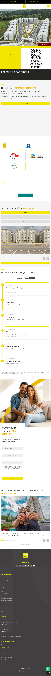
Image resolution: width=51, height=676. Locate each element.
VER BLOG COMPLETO (25, 544)
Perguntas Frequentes (6, 644)
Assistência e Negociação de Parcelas (9, 622)
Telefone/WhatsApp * (7, 460)
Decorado (25, 221)
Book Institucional (5, 596)
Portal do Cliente (4, 659)
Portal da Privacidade (6, 634)
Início (2, 591)
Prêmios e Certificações (6, 603)
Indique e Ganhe (4, 651)
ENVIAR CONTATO (12, 478)
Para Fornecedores (5, 631)
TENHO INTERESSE (25, 103)
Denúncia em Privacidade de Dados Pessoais (11, 636)
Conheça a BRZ (4, 593)
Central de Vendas (5, 620)
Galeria (25, 212)
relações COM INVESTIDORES (9, 1)
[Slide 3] (10, 540)
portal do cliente (33, 2)
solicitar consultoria (25, 195)
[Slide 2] (6, 540)
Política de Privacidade (25, 668)
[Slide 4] (14, 540)
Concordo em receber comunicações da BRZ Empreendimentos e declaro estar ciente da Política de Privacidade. (13, 467)
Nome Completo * (6, 445)
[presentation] (12, 473)
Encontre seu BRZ (5, 578)
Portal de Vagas (4, 624)
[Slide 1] (2, 540)
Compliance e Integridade (7, 598)
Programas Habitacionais (6, 580)
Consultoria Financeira (6, 582)
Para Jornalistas (4, 629)
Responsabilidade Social (6, 600)
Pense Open (29, 671)
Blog (2, 611)
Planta (25, 217)
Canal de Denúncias (5, 627)
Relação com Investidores (6, 657)
